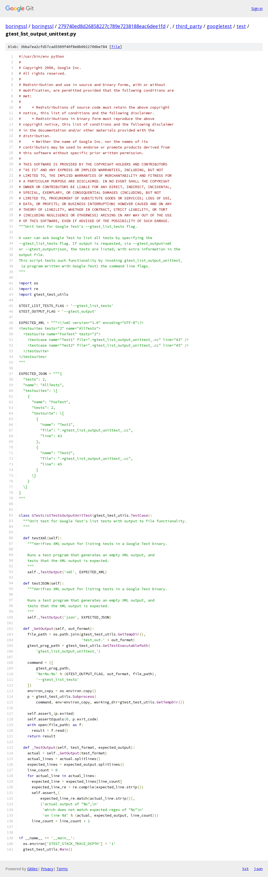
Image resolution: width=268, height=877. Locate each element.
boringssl (16, 26)
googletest (219, 26)
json (258, 868)
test (241, 26)
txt (245, 868)
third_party (189, 26)
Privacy (47, 868)
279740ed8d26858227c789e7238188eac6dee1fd (111, 26)
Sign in (257, 8)
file (115, 46)
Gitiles (32, 868)
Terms (62, 868)
